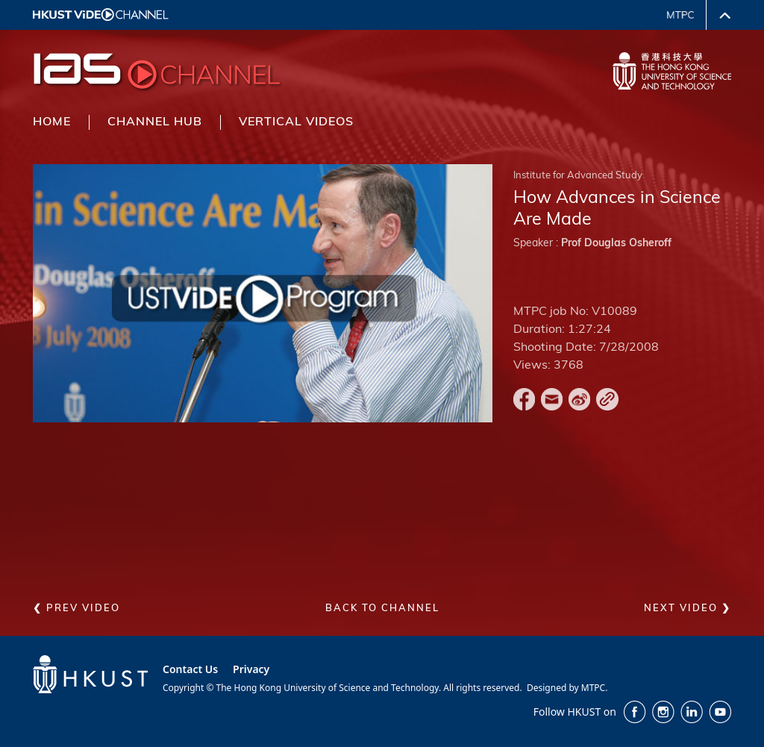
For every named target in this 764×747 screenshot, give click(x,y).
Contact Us (190, 669)
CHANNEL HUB (154, 122)
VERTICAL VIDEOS (296, 122)
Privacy (251, 669)
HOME (52, 122)
